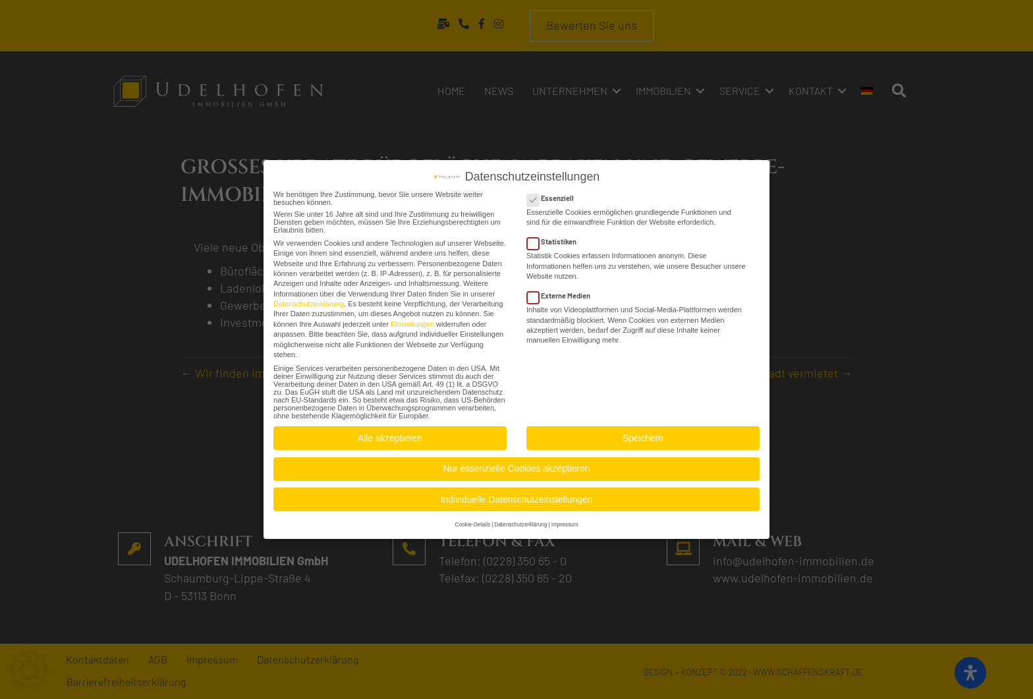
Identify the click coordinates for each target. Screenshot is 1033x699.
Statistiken (555, 239)
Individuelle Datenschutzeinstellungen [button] (516, 496)
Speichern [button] (643, 435)
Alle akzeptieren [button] (390, 435)
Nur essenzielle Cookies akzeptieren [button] (516, 466)
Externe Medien (562, 293)
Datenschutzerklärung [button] (520, 521)
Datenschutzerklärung (308, 301)
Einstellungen (412, 321)
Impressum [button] (564, 521)
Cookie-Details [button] (472, 521)
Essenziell (554, 195)
